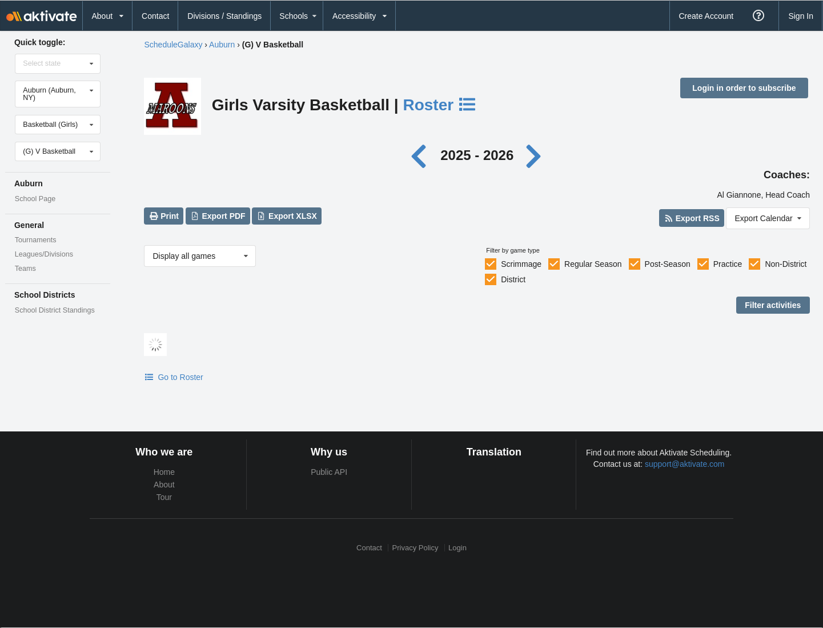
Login (457, 547)
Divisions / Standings (224, 16)
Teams (25, 269)
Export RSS (691, 218)
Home (164, 472)
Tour (164, 497)
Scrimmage (521, 264)
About (164, 484)
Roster (440, 105)
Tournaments (36, 240)
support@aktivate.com (685, 464)
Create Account (706, 16)
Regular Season (592, 264)
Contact (155, 16)
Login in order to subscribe (744, 88)
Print (164, 216)
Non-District (785, 264)
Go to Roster (173, 377)
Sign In (800, 16)
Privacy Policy (415, 547)
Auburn (222, 44)
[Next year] (534, 155)
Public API (329, 472)
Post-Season (667, 264)
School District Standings (55, 310)
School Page (35, 199)
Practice (727, 264)
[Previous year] (421, 155)
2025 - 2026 (476, 155)
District (513, 279)
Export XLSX (287, 216)
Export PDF (218, 216)
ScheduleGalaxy (173, 44)
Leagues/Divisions (44, 254)
